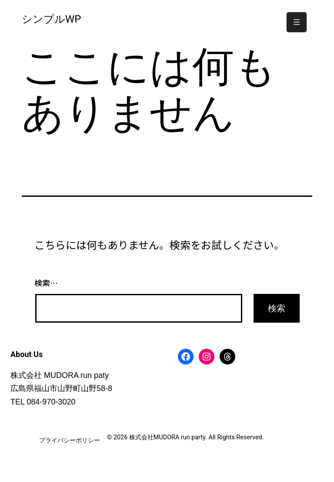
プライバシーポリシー (69, 440)
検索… (46, 282)
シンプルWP (51, 19)
